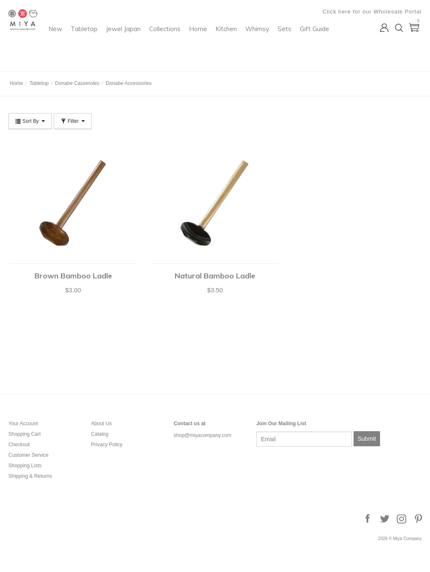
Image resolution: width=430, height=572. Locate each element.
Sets (157, 57)
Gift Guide (187, 57)
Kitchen (295, 40)
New (124, 40)
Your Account (23, 423)
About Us (101, 423)
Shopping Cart (24, 434)
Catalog (99, 434)
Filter (72, 121)
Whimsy (130, 57)
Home (267, 40)
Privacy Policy (107, 445)
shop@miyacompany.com (202, 435)
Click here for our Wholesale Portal (372, 11)
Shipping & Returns (30, 476)
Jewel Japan (192, 40)
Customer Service (28, 455)
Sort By (30, 121)
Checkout (19, 445)
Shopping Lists (25, 466)
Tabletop (153, 40)
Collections (234, 40)
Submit (367, 438)
